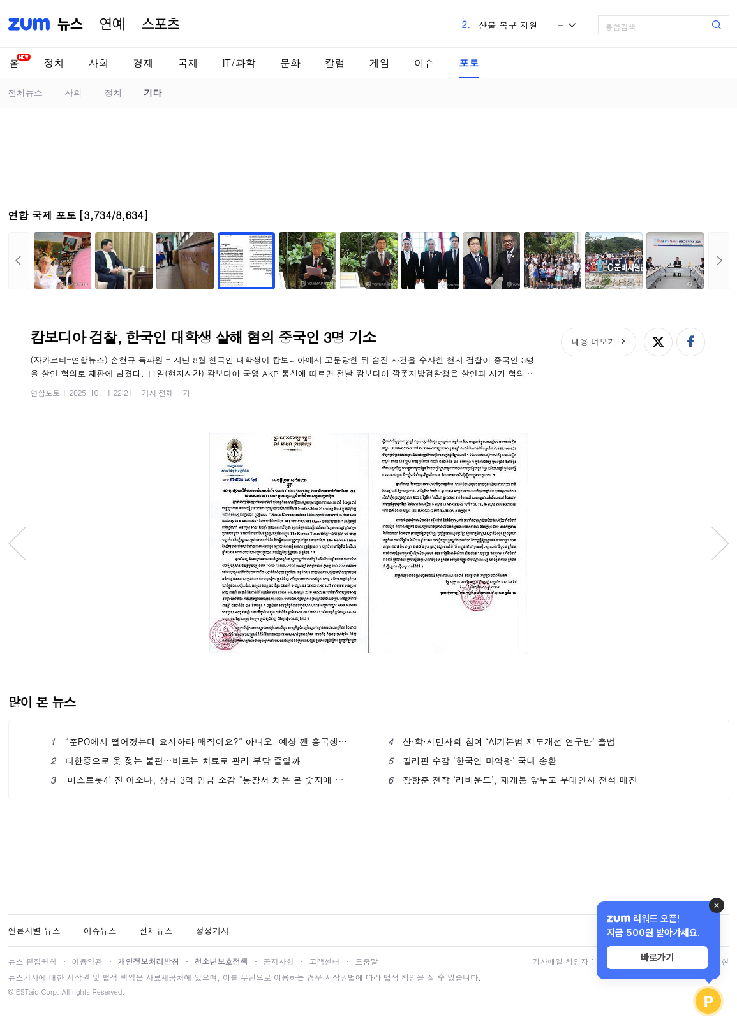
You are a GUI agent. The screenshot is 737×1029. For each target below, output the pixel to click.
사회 (99, 62)
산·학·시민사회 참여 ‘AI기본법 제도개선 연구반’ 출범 (502, 741)
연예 (112, 24)
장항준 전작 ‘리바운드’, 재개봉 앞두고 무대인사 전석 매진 (512, 779)
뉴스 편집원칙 (32, 961)
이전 (18, 260)
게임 (379, 62)
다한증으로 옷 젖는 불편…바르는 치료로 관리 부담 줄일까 (175, 760)
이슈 (424, 62)
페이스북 (690, 342)
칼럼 (335, 62)
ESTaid (27, 991)
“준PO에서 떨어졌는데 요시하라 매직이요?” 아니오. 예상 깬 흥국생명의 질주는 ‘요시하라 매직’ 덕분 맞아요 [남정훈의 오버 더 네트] (200, 741)
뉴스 (70, 24)
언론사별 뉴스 (34, 930)
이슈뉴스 (100, 930)
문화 (290, 62)
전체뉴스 (25, 92)
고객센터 (324, 961)
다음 (718, 260)
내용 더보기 (594, 341)
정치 (54, 62)
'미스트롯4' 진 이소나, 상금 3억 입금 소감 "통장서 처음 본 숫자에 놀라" (200, 779)
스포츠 (161, 24)
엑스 (658, 342)
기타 (152, 92)
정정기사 (212, 930)
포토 (469, 62)
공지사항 (279, 961)
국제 (188, 62)
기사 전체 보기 (166, 392)
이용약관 (87, 961)
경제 (143, 62)
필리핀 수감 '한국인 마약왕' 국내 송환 (472, 760)
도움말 (366, 961)
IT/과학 (239, 62)
